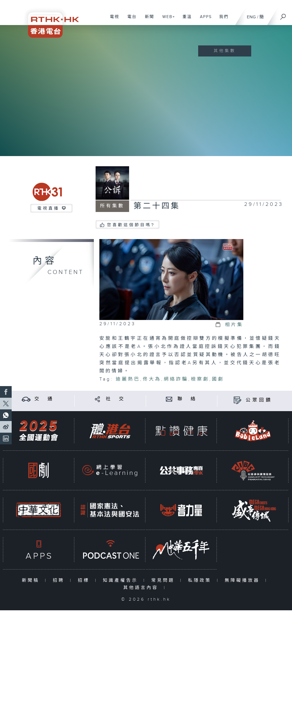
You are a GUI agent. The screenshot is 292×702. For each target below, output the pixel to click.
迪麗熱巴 (128, 379)
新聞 (147, 20)
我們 (221, 20)
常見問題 (164, 580)
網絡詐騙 (176, 379)
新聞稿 (32, 580)
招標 (85, 580)
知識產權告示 (121, 580)
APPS (204, 20)
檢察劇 (200, 379)
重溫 (185, 20)
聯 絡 (187, 399)
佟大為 (152, 379)
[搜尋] (283, 15)
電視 (112, 20)
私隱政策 (201, 580)
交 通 (44, 399)
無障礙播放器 (243, 580)
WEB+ (166, 20)
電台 (130, 20)
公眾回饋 (259, 400)
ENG (251, 17)
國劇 (218, 379)
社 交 (116, 399)
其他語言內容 (142, 587)
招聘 (60, 580)
